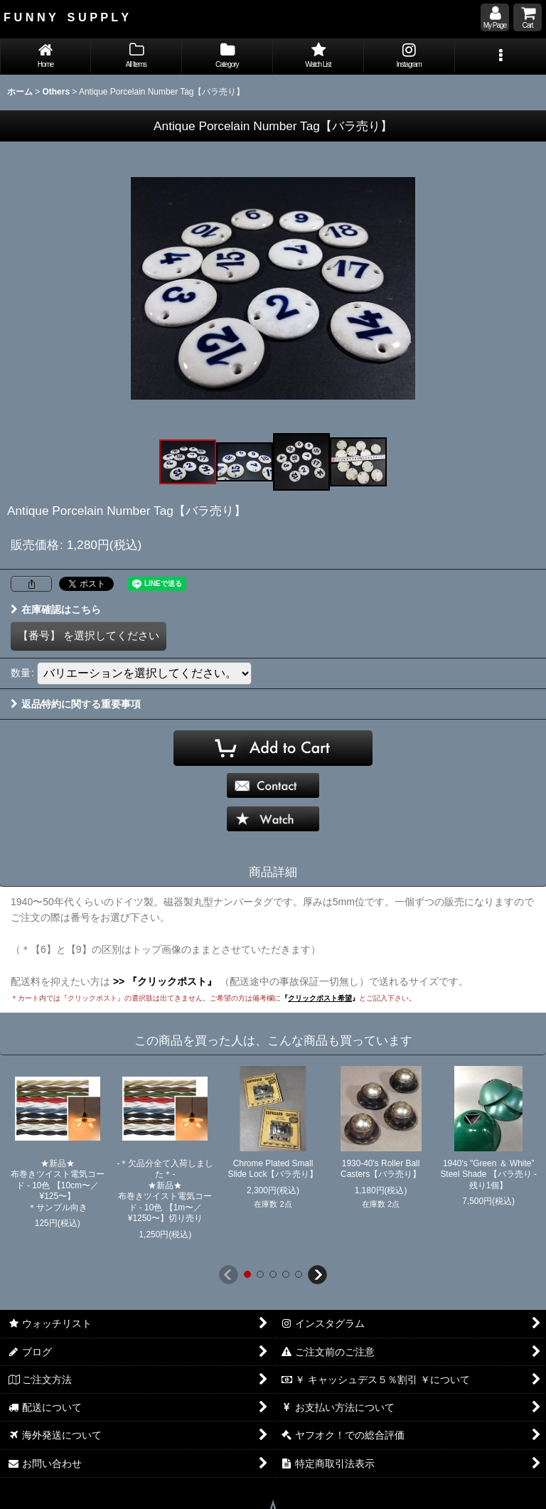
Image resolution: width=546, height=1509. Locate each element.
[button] (500, 56)
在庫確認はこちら (56, 609)
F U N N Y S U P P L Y (66, 17)
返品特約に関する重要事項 (76, 704)
